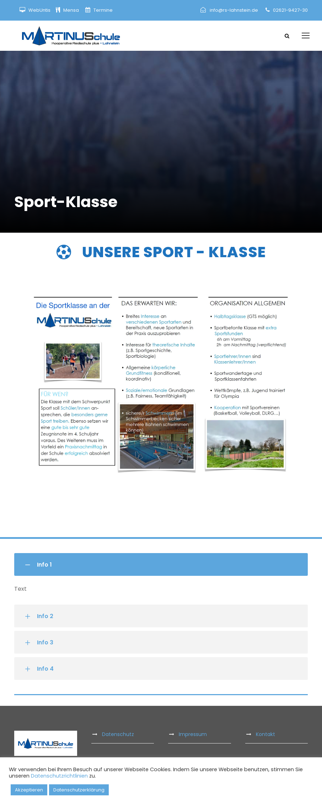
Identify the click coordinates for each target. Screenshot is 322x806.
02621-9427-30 (290, 10)
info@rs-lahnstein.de (234, 10)
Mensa (71, 10)
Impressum (193, 734)
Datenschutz (118, 734)
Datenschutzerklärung (78, 789)
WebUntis (39, 10)
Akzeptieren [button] (29, 789)
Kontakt (265, 734)
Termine (102, 10)
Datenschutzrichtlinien (59, 775)
